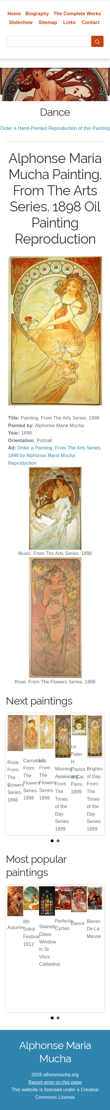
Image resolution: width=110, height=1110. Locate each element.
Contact (91, 22)
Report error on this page (55, 1082)
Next (95, 774)
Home (14, 13)
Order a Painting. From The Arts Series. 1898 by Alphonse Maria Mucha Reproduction (55, 455)
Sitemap (48, 22)
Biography (37, 13)
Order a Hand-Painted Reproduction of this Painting (55, 128)
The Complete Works (77, 13)
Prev (15, 774)
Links (69, 22)
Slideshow (21, 22)
